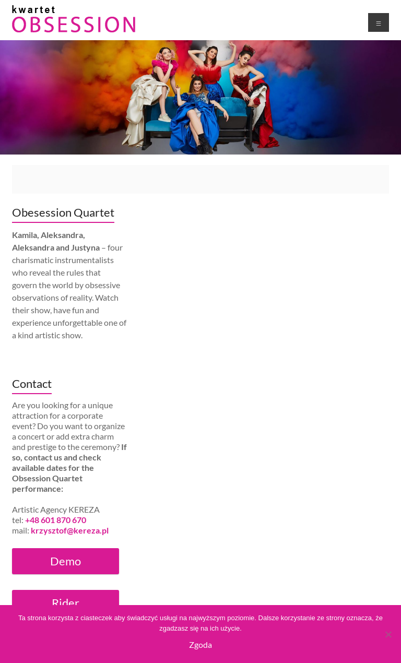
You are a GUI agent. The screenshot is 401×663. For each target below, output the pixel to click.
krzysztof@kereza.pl (70, 530)
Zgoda (200, 644)
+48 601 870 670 (55, 520)
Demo (65, 561)
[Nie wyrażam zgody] (388, 634)
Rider (65, 603)
